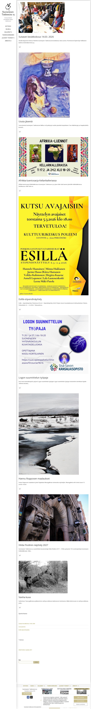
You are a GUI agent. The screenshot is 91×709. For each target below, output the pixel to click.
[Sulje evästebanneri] (88, 695)
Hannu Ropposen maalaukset (34, 478)
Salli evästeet (80, 697)
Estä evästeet (80, 701)
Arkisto (7, 41)
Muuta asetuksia (80, 704)
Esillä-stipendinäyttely (30, 299)
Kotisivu (8, 26)
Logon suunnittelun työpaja (33, 377)
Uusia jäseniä (26, 121)
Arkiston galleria (81, 689)
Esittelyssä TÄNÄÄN (64, 689)
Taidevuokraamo (8, 35)
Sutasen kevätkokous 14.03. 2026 (36, 36)
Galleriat (7, 32)
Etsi (36, 662)
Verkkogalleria (47, 689)
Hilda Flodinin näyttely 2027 (33, 545)
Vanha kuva (25, 597)
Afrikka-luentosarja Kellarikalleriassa (38, 180)
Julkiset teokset (7, 38)
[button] (32, 686)
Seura (8, 29)
